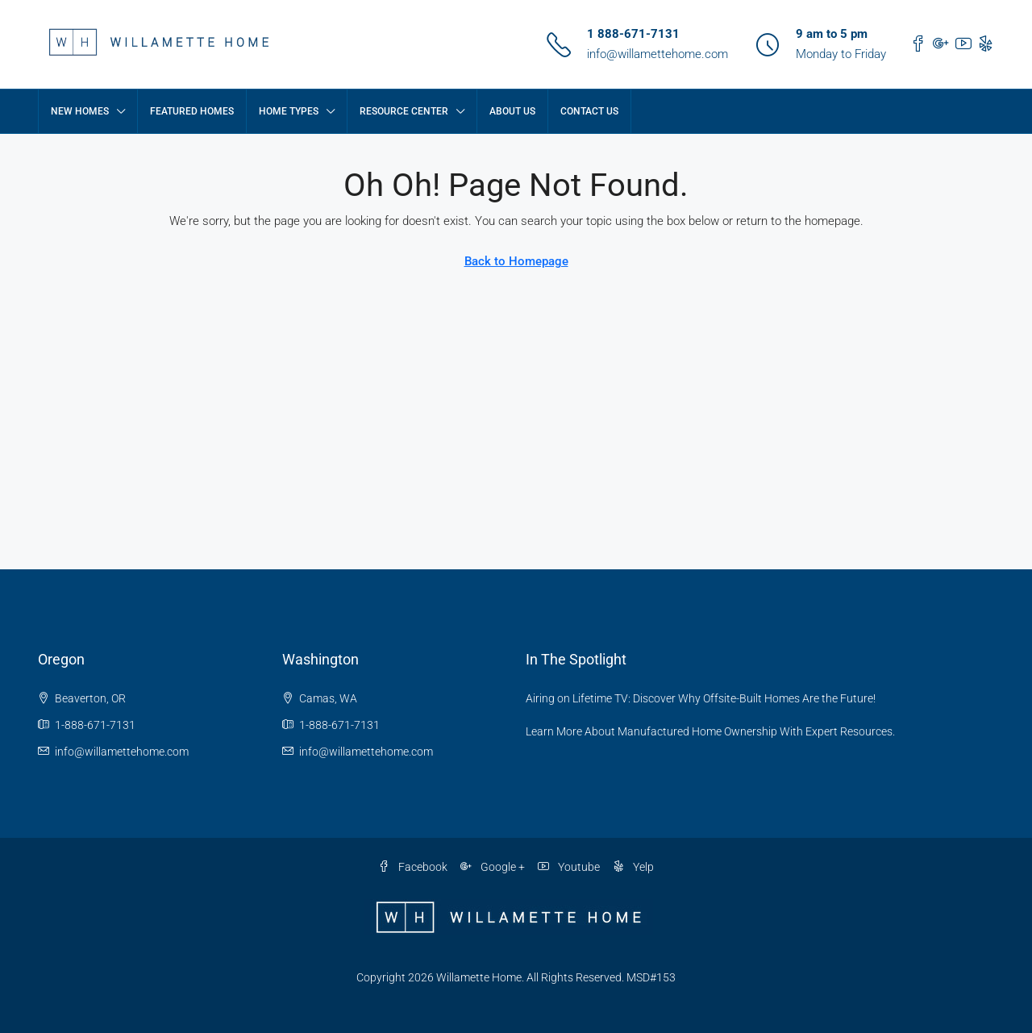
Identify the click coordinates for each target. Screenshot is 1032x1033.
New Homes (80, 111)
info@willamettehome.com (657, 54)
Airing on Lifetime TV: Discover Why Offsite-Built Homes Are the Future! (701, 698)
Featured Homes (192, 111)
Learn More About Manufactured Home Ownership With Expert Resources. (710, 731)
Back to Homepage (516, 261)
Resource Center (404, 111)
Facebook (412, 866)
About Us (512, 111)
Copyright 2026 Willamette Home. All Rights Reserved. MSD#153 (516, 977)
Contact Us (589, 111)
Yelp (633, 866)
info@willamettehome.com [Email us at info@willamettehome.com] (122, 751)
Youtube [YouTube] (569, 866)
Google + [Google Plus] (492, 866)
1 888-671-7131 (633, 34)
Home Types (288, 111)
